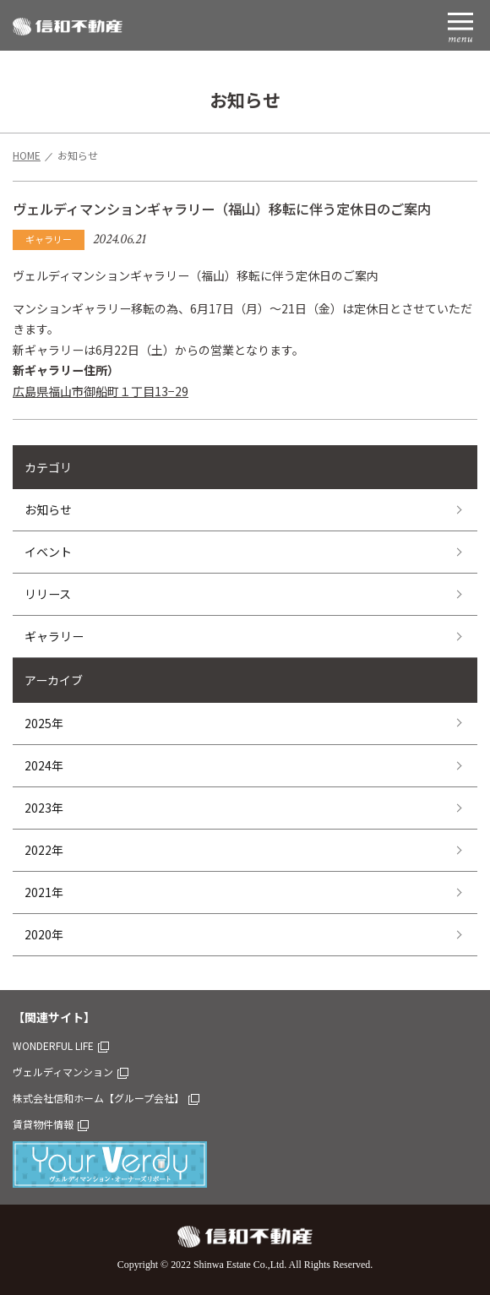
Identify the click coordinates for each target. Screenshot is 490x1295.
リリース (47, 593)
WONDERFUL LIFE (61, 1045)
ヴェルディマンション (70, 1071)
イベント (48, 551)
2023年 (43, 807)
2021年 (43, 892)
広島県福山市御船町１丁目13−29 (100, 391)
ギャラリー (54, 636)
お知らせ (48, 509)
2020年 (43, 934)
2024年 (43, 765)
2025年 (43, 723)
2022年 (43, 849)
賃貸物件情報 (51, 1124)
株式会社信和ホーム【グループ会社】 (106, 1098)
